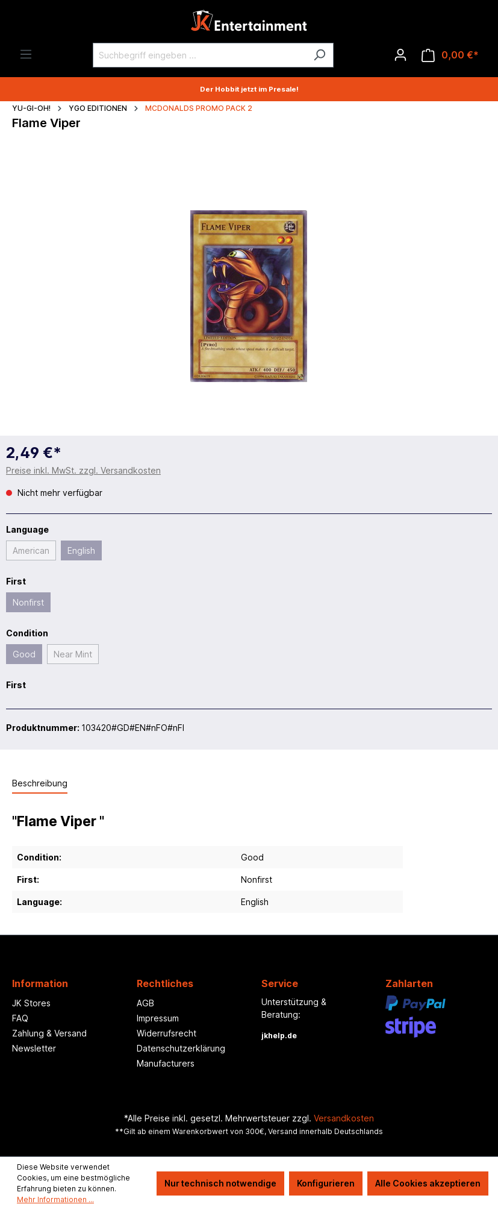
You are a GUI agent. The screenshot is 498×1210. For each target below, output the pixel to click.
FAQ (20, 1018)
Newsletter (34, 1048)
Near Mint (73, 654)
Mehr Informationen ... (55, 1199)
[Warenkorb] (450, 55)
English (81, 550)
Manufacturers (166, 1063)
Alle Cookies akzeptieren (428, 1183)
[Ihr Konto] (400, 54)
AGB (145, 1003)
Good (24, 654)
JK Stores (31, 1003)
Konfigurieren (326, 1183)
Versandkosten (344, 1118)
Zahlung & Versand (49, 1033)
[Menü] (26, 54)
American (31, 550)
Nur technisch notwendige (220, 1183)
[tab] (39, 784)
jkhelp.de (279, 1035)
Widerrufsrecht (166, 1033)
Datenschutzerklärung (181, 1048)
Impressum (158, 1018)
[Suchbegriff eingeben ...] (199, 55)
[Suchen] (319, 55)
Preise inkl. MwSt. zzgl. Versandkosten (83, 470)
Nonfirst (28, 602)
